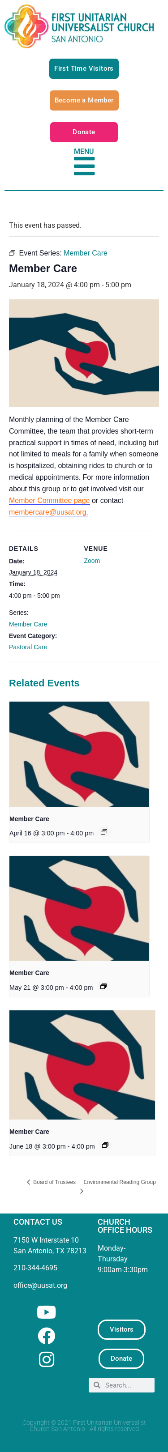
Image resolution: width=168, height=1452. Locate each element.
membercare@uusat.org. (48, 512)
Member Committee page (49, 500)
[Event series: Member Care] (104, 832)
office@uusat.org (40, 1285)
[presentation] (79, 754)
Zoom (92, 560)
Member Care (28, 624)
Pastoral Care (28, 647)
